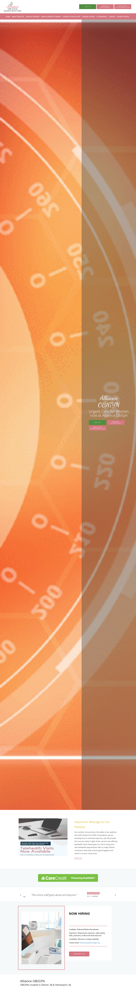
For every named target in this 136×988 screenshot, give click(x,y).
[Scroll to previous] (21, 895)
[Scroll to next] (115, 895)
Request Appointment (115, 422)
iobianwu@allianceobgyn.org (90, 943)
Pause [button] (24, 897)
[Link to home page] (9, 6)
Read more (78, 858)
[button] (105, 6)
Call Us (97, 422)
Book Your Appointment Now (97, 428)
